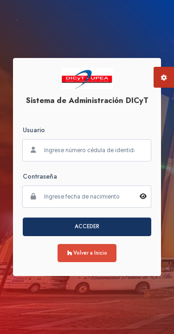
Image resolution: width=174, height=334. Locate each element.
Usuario (34, 130)
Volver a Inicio (87, 253)
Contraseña (40, 176)
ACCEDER (87, 226)
